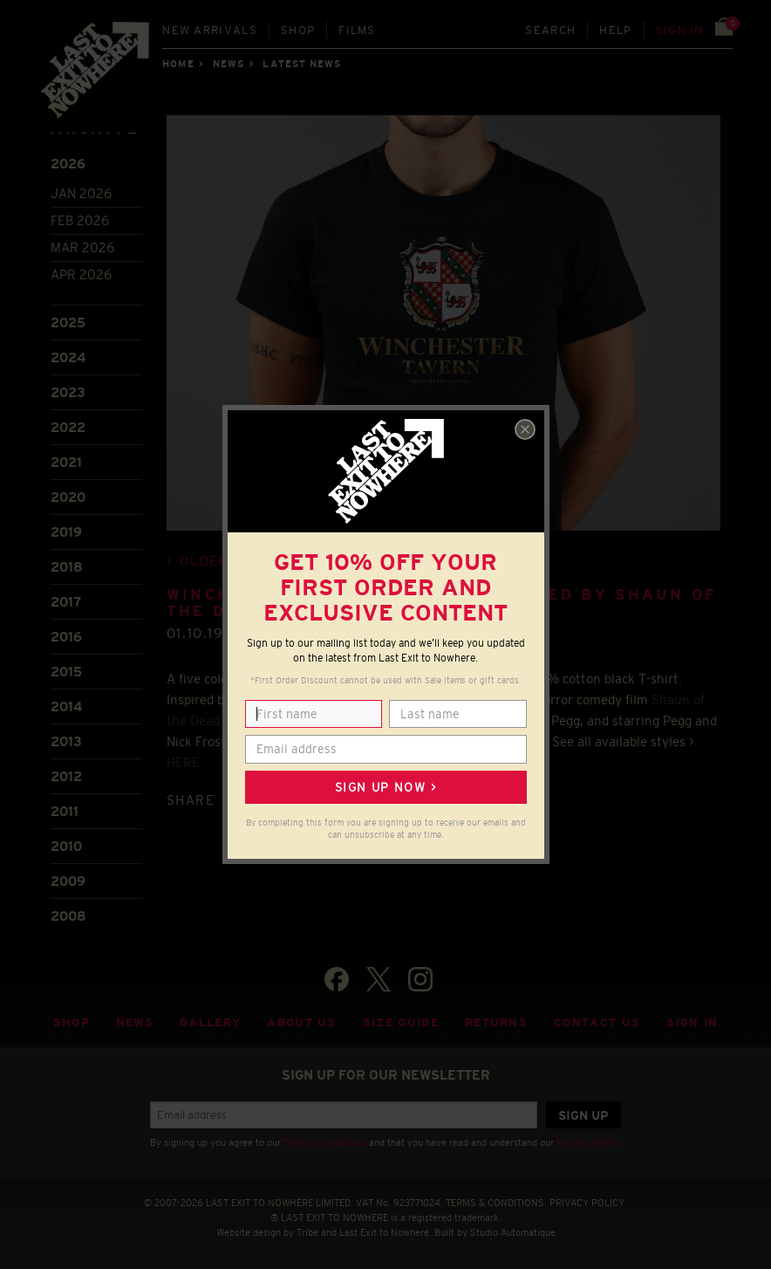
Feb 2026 (80, 220)
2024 (68, 357)
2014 (66, 706)
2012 (66, 776)
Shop (298, 30)
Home (178, 63)
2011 (64, 811)
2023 (68, 392)
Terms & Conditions (324, 1142)
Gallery (210, 1022)
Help (615, 30)
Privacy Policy (586, 1142)
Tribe (307, 1232)
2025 (68, 322)
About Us (302, 1022)
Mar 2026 (82, 247)
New (209, 30)
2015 (66, 671)
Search (550, 30)
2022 (68, 427)
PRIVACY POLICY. (588, 1202)
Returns (496, 1022)
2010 (66, 846)
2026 (68, 163)
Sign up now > (385, 787)
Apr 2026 (81, 274)
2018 (67, 566)
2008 (68, 916)
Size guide (401, 1022)
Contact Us (597, 1022)
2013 (66, 741)
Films (357, 30)
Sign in (680, 30)
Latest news (302, 63)
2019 (66, 532)
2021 (66, 462)
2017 (66, 601)
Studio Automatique (513, 1232)
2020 (68, 497)
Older (204, 560)
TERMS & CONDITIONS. (496, 1202)
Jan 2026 (81, 193)
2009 (68, 881)
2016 (66, 636)
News (228, 63)
